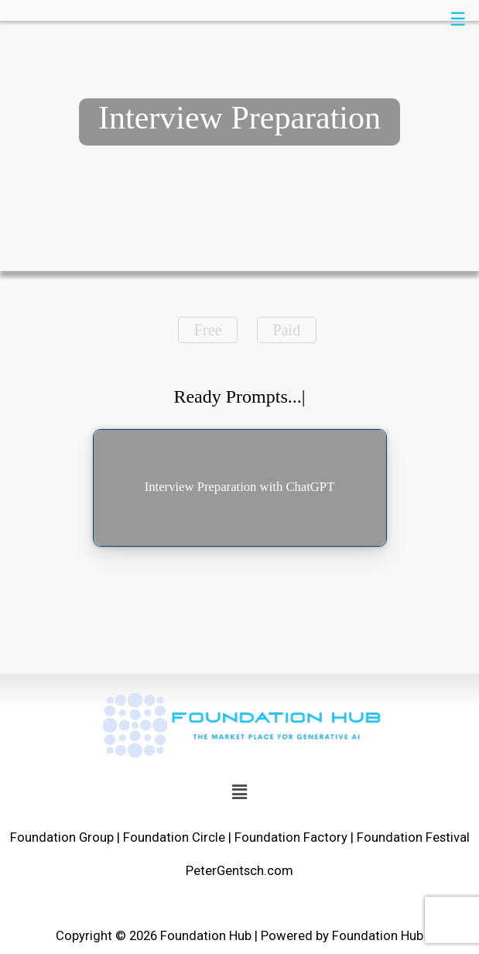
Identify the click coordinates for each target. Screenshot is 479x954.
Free (208, 329)
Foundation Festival (413, 837)
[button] (239, 792)
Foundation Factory (290, 837)
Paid (287, 329)
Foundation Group (62, 837)
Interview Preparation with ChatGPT (240, 486)
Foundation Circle (174, 837)
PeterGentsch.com (239, 870)
